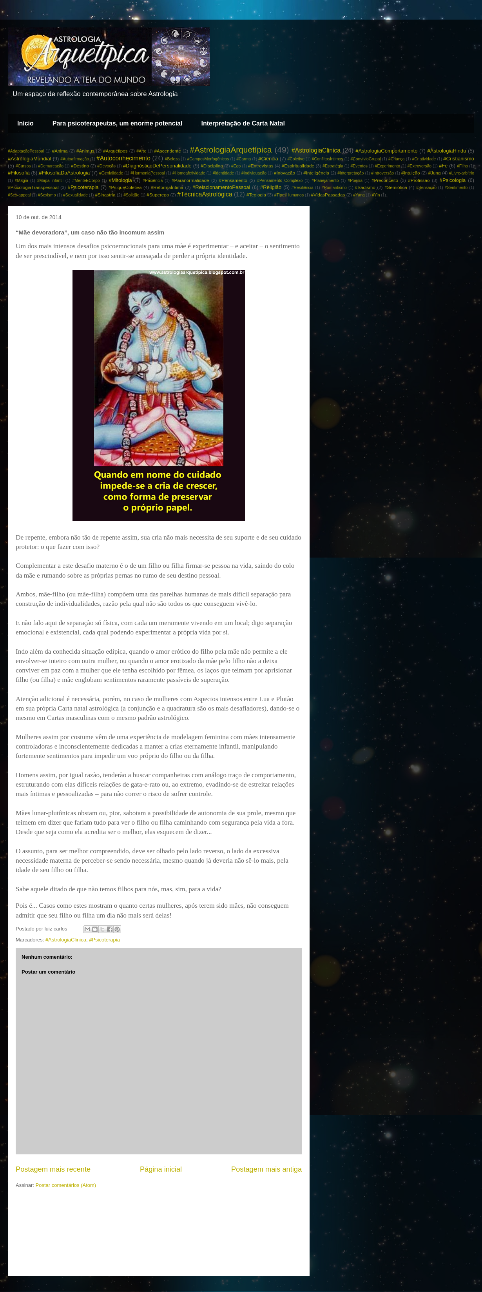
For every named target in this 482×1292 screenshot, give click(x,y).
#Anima (60, 150)
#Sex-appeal (19, 195)
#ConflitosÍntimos (327, 159)
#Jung (434, 172)
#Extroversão (419, 166)
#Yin (376, 195)
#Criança (396, 159)
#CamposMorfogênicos (208, 159)
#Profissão (418, 180)
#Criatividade (424, 159)
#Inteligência (316, 172)
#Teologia (256, 194)
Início (25, 123)
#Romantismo (334, 187)
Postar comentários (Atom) (66, 1185)
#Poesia (355, 180)
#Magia (21, 180)
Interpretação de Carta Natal (242, 123)
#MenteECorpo (86, 180)
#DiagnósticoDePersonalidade (157, 166)
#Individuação (253, 173)
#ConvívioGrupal (366, 159)
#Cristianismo (458, 159)
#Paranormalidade (190, 180)
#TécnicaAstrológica (204, 194)
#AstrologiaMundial (29, 159)
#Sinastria (105, 194)
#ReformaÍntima (167, 187)
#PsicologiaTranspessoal (33, 187)
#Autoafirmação (74, 159)
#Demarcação (50, 166)
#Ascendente (167, 150)
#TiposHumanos (289, 195)
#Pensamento (233, 180)
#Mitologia (120, 180)
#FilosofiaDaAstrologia (64, 173)
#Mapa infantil (50, 180)
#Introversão (382, 173)
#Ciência (268, 159)
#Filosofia (19, 173)
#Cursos (23, 166)
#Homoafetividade (188, 173)
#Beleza (172, 159)
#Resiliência (302, 187)
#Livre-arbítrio (461, 173)
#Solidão (131, 195)
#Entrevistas (260, 165)
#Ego (236, 166)
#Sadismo (365, 187)
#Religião (270, 187)
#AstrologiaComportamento (386, 151)
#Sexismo (47, 195)
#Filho (462, 166)
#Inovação (284, 172)
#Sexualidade (75, 195)
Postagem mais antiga (266, 1169)
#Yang (358, 195)
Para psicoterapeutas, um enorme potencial (118, 123)
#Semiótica (395, 187)
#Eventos (359, 166)
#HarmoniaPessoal (147, 173)
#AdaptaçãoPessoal (26, 151)
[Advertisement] (158, 1218)
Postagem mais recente (53, 1169)
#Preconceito (384, 180)
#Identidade (223, 173)
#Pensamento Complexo (280, 180)
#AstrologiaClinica (316, 150)
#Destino (80, 165)
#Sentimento (456, 187)
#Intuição (410, 172)
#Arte (141, 151)
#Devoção (106, 166)
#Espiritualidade (298, 165)
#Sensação (426, 187)
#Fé (443, 166)
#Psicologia (453, 180)
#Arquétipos (115, 150)
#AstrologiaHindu (446, 151)
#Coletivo (295, 159)
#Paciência (153, 180)
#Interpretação (350, 173)
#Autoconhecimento (123, 158)
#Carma (243, 159)
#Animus (85, 150)
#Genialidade (111, 173)
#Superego (158, 194)
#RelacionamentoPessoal (221, 187)
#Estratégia (333, 166)
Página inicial (161, 1169)
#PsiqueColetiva (125, 187)
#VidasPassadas (328, 194)
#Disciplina (212, 165)
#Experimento (387, 166)
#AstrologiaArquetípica (231, 149)
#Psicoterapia (83, 187)
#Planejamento (325, 180)
